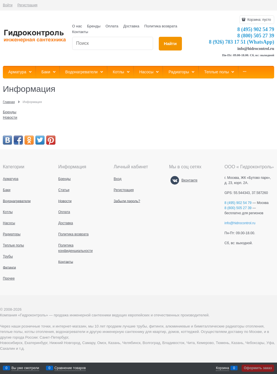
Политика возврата (160, 26)
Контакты (80, 32)
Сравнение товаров (70, 368)
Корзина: (258, 20)
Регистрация (27, 5)
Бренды (94, 26)
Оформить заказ (258, 368)
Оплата (112, 26)
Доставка (131, 26)
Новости (10, 117)
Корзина (222, 368)
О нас (77, 26)
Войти (8, 5)
